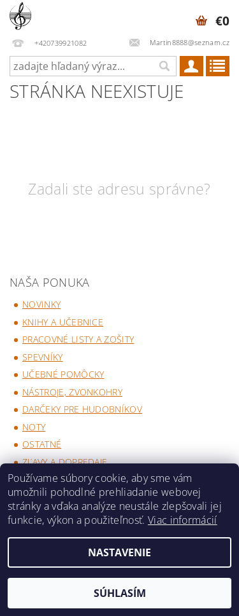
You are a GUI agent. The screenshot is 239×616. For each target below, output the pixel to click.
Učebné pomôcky (63, 374)
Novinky (41, 304)
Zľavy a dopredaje (64, 462)
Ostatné (41, 444)
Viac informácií (182, 520)
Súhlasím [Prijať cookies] (120, 593)
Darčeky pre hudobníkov (82, 409)
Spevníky (42, 357)
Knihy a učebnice (62, 322)
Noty (33, 427)
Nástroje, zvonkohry (72, 392)
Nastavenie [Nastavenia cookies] (119, 552)
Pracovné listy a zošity (78, 339)
